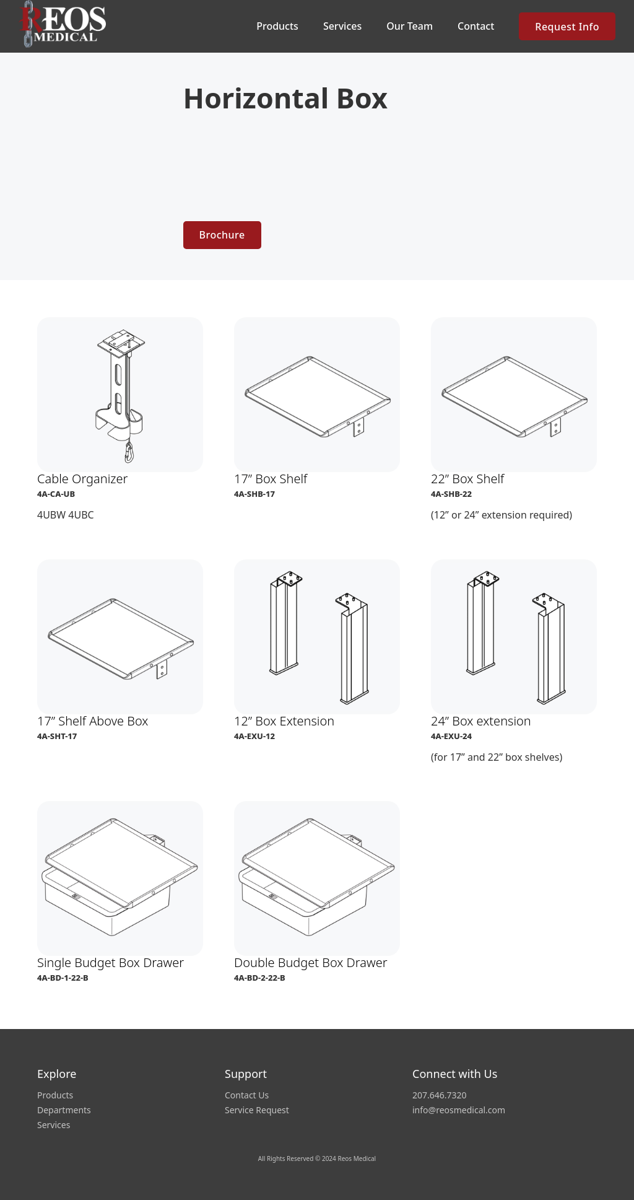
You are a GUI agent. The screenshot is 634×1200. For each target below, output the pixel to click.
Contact (476, 26)
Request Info (567, 26)
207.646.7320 (439, 1095)
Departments (64, 1110)
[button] (277, 26)
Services (342, 26)
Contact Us (247, 1095)
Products (55, 1095)
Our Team (409, 26)
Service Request (257, 1110)
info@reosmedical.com (458, 1110)
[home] (65, 24)
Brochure (222, 235)
